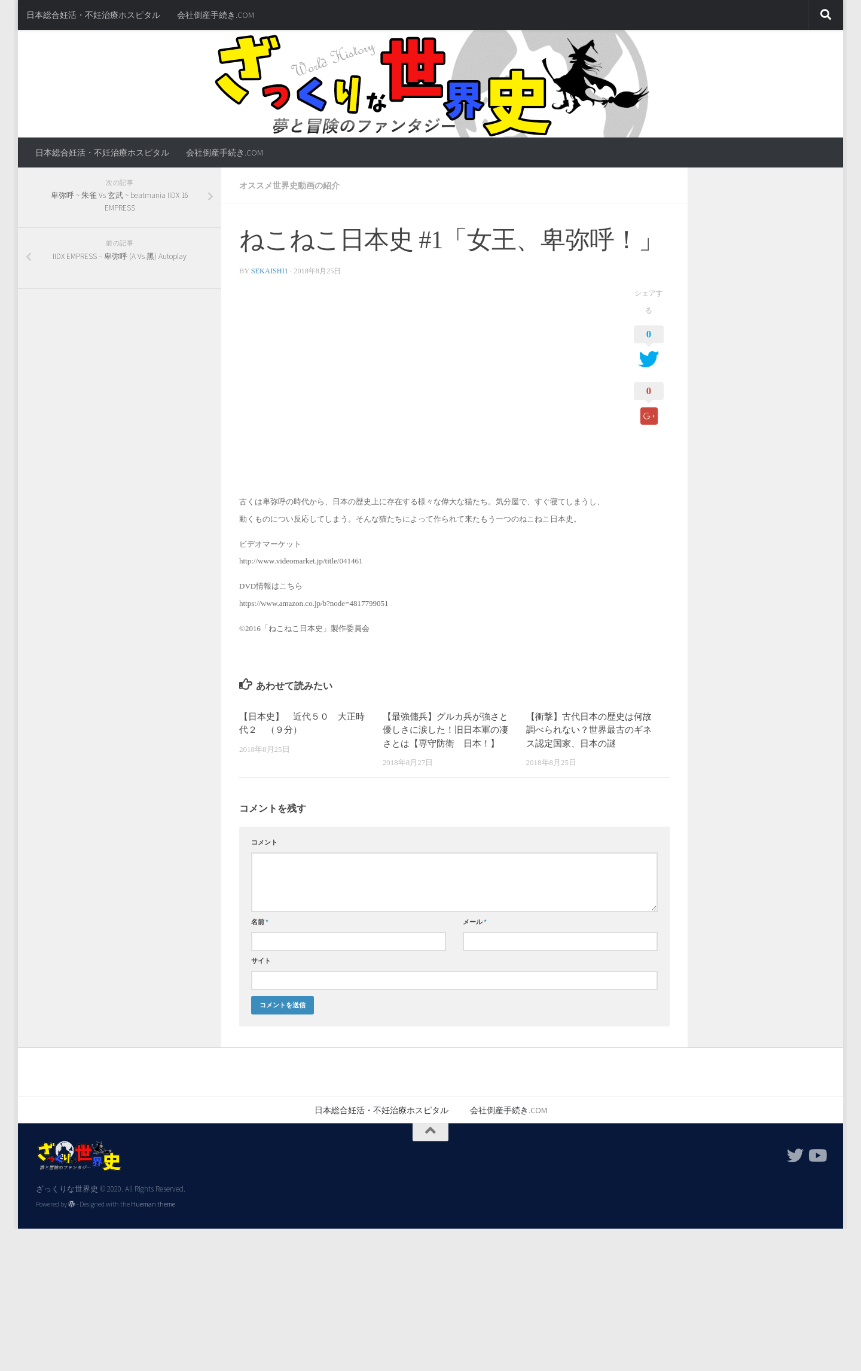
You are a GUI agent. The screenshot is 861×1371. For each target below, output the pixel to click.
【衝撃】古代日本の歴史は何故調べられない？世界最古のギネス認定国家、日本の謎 (589, 730)
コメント (264, 842)
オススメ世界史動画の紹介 (289, 185)
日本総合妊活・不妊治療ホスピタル (93, 15)
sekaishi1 (269, 271)
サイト (261, 960)
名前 (259, 922)
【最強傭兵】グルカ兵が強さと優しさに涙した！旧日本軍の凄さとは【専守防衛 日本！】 (445, 730)
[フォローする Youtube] (816, 1155)
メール (475, 922)
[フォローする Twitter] (795, 1155)
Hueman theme (153, 1204)
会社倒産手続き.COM (215, 15)
